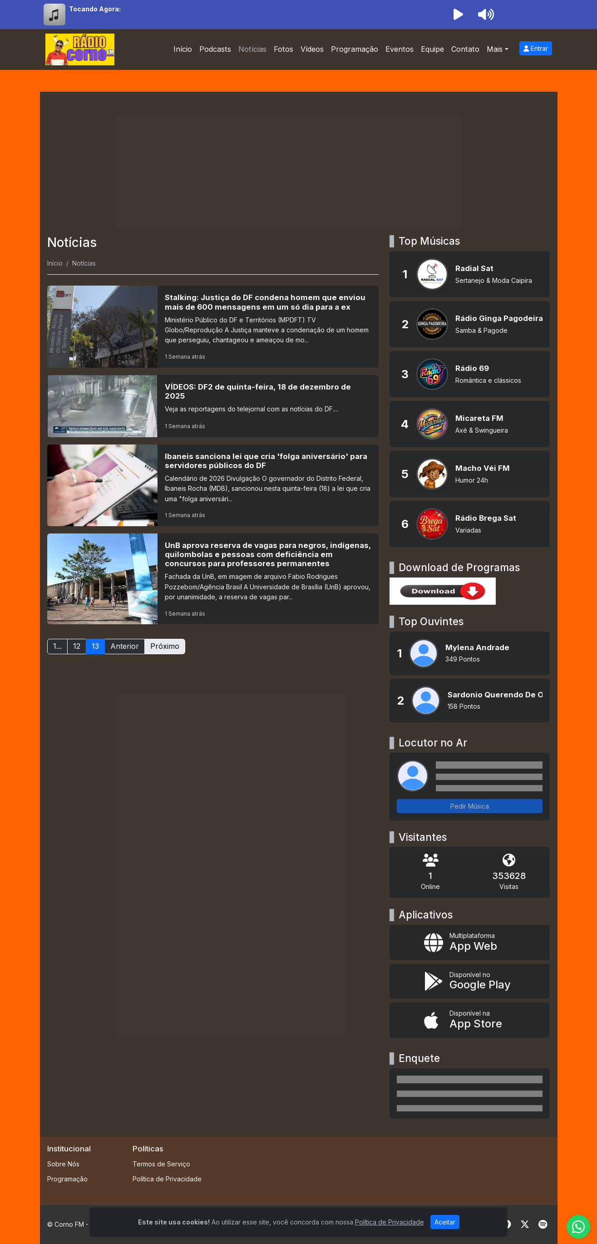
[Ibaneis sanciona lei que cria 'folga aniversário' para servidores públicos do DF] (213, 485)
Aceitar (444, 1222)
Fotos (283, 49)
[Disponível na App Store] (470, 1020)
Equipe (432, 49)
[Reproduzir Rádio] (458, 14)
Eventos (399, 49)
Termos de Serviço (161, 1164)
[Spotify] (542, 1224)
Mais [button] (495, 49)
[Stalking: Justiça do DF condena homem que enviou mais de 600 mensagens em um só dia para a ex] (213, 326)
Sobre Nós (63, 1164)
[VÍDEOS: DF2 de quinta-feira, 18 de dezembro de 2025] (213, 406)
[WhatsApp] (578, 1227)
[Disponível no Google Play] (470, 981)
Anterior (124, 646)
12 (76, 646)
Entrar (535, 48)
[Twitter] (524, 1224)
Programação (354, 49)
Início (182, 49)
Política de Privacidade (167, 1179)
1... (57, 646)
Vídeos (312, 49)
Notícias (252, 49)
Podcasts (215, 49)
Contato (465, 49)
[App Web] (470, 942)
